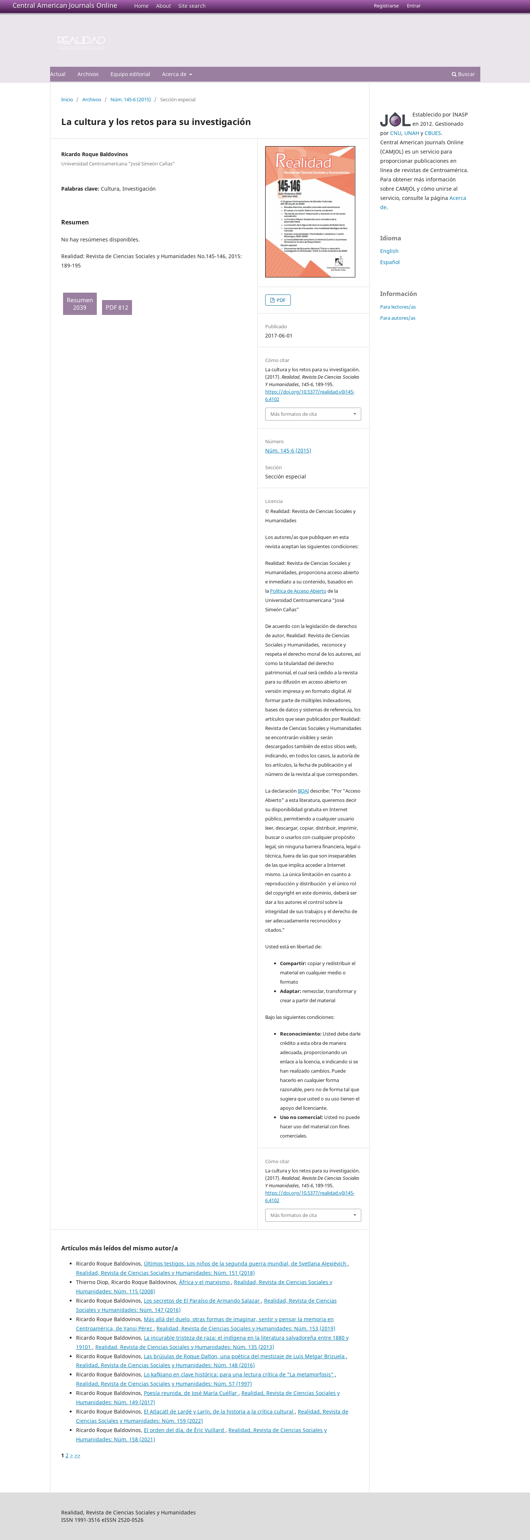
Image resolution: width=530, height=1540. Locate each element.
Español (390, 262)
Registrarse (386, 5)
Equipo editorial (130, 74)
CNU (395, 132)
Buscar (463, 74)
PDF (281, 300)
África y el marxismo (205, 1282)
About (163, 5)
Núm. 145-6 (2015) (131, 99)
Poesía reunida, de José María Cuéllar (191, 1392)
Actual (58, 74)
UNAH (411, 132)
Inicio (67, 99)
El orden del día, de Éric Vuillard (185, 1430)
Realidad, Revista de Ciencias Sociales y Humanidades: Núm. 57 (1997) (164, 1383)
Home (141, 5)
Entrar (414, 5)
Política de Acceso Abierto (298, 591)
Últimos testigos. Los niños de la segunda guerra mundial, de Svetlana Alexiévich (246, 1263)
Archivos (88, 74)
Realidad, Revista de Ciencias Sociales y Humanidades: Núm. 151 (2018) (165, 1272)
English (389, 250)
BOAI (303, 790)
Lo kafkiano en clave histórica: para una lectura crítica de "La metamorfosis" (239, 1374)
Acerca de (175, 74)
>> (77, 1455)
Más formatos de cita (293, 414)
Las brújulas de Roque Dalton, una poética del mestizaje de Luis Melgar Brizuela (245, 1356)
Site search (192, 5)
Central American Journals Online (65, 5)
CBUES (433, 132)
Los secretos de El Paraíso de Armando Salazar (202, 1300)
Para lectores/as (398, 306)
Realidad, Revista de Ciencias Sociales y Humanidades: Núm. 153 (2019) (246, 1328)
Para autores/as (397, 318)
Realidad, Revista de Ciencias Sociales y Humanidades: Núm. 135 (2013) (184, 1346)
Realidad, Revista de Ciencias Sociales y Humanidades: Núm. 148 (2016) (165, 1365)
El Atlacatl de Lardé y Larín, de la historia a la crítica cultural (219, 1411)
